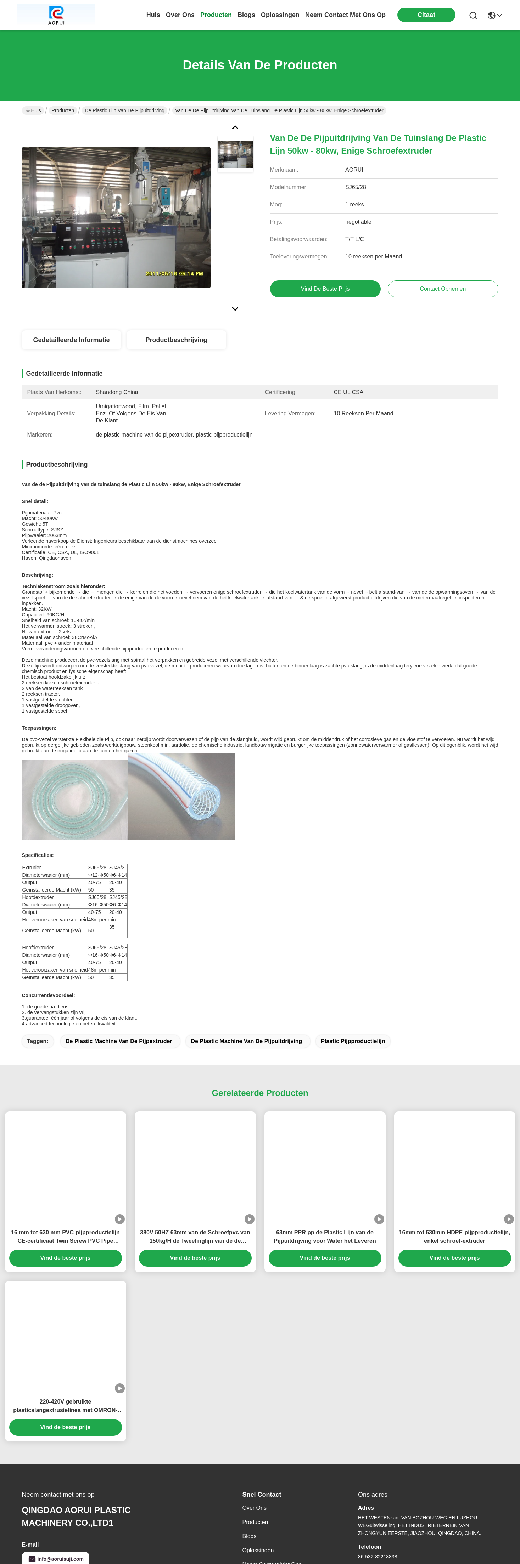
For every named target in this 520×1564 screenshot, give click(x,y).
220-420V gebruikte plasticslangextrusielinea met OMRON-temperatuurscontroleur (65, 1332)
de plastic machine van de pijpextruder (119, 966)
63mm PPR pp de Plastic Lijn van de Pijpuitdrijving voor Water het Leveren (325, 1161)
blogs (246, 14)
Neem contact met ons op (272, 1493)
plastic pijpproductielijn (353, 966)
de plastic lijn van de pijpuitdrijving (124, 110)
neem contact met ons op (345, 14)
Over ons (254, 1433)
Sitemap (64, 1555)
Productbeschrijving (176, 339)
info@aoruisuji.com (56, 1484)
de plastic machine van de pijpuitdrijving (246, 966)
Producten (63, 110)
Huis (153, 14)
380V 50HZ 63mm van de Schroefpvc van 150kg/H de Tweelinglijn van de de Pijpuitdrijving (195, 1162)
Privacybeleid (36, 1555)
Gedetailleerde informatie (71, 339)
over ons (180, 14)
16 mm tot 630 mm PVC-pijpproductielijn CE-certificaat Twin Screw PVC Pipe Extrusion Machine (65, 1162)
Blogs (249, 1461)
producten (216, 14)
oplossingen (280, 14)
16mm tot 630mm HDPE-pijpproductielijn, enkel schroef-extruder (454, 1161)
